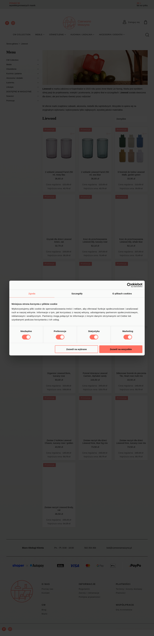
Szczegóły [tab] (76, 293)
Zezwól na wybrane (76, 349)
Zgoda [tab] (31, 293)
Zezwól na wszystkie (121, 349)
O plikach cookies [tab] (122, 293)
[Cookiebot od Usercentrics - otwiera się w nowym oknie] (129, 285)
